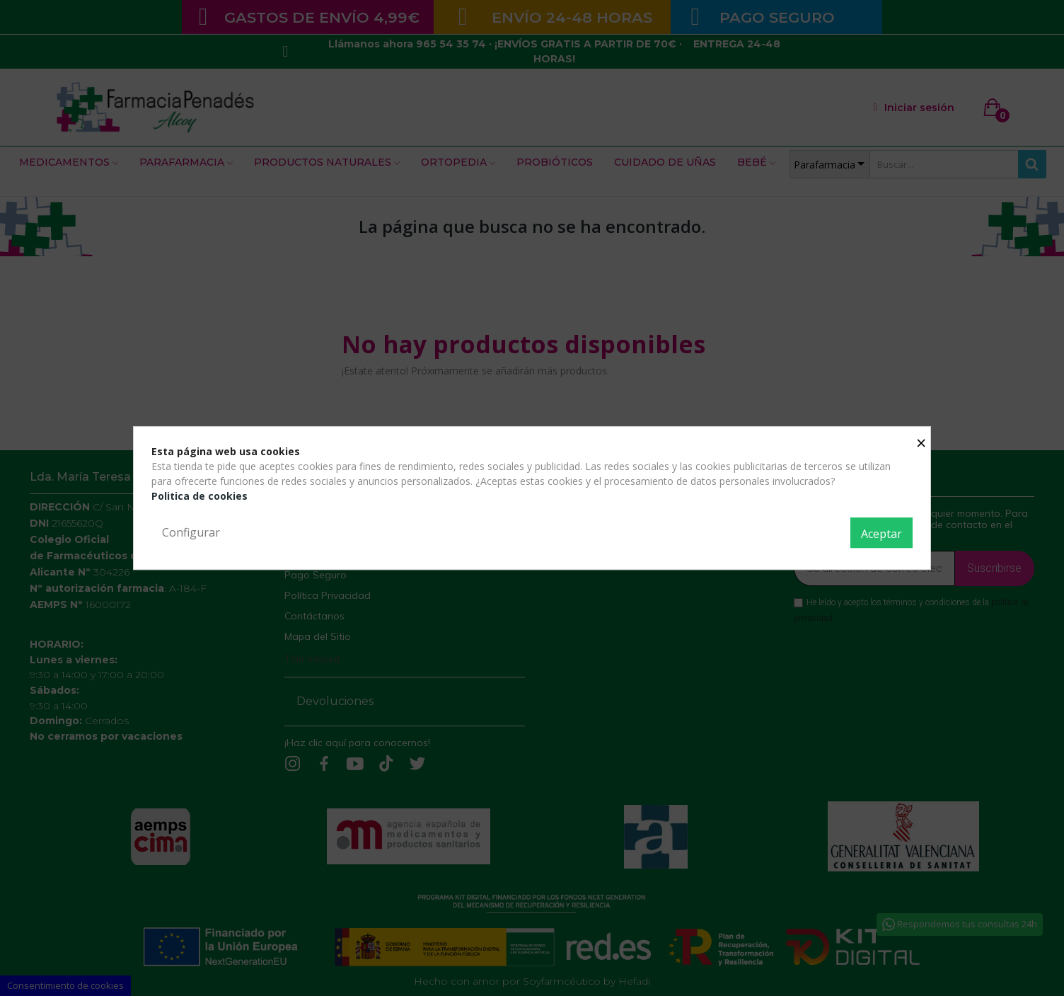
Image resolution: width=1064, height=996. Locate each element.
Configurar (191, 532)
